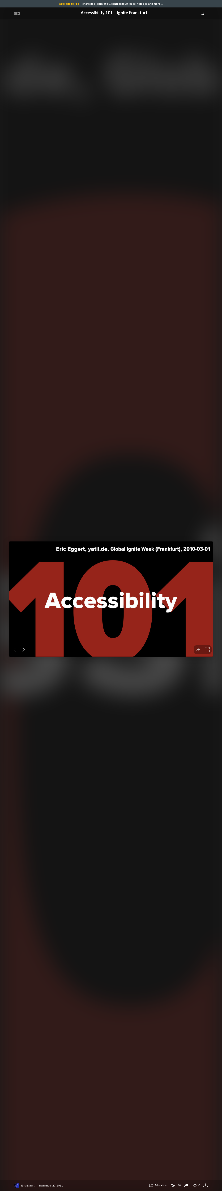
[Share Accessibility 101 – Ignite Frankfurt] (186, 1185)
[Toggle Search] (202, 13)
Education (157, 1185)
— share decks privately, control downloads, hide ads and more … (111, 3)
